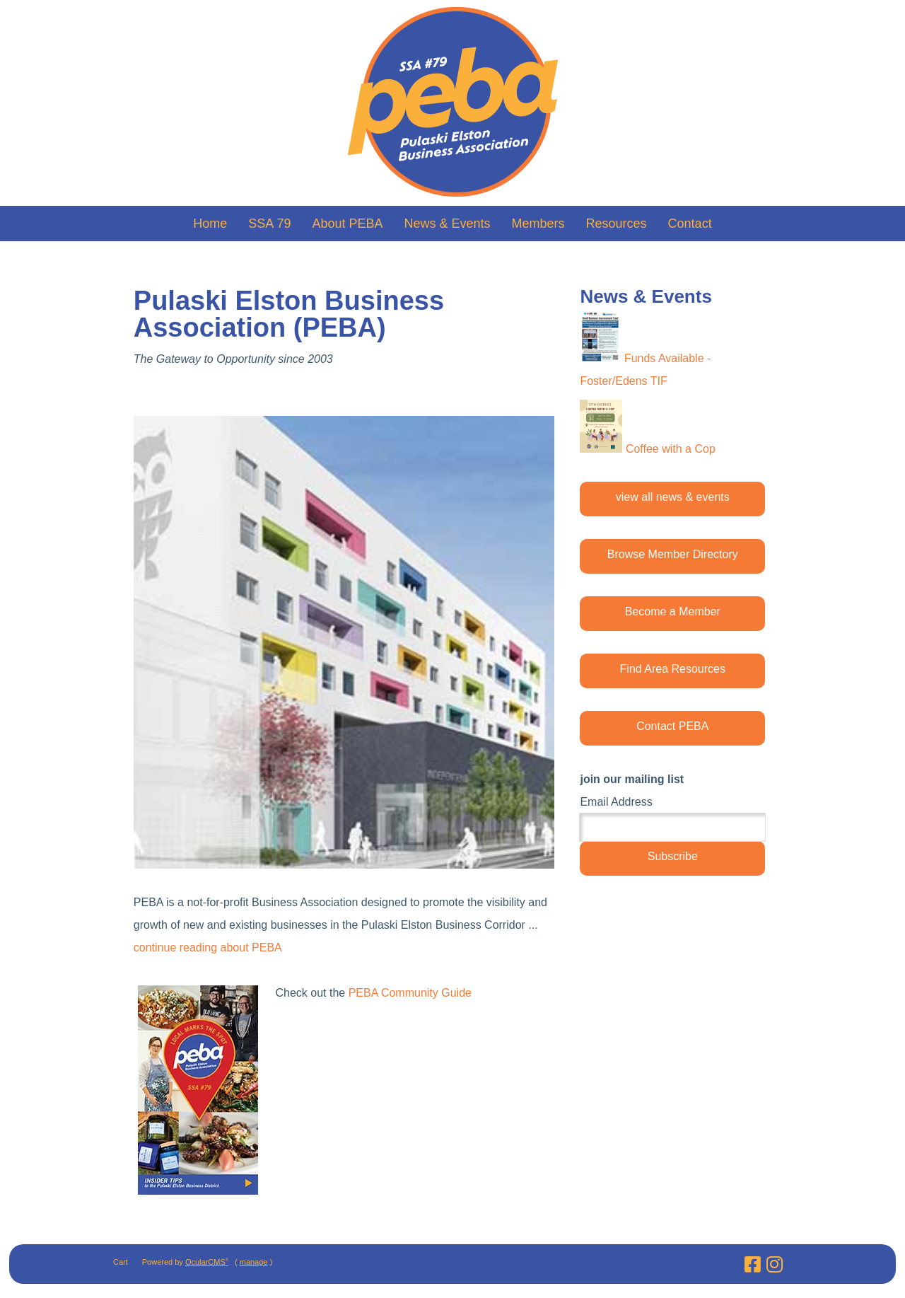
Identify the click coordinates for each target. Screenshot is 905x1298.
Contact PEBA (672, 726)
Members (538, 223)
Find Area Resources (672, 669)
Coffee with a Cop (671, 449)
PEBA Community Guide (410, 993)
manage (254, 1262)
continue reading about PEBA (208, 947)
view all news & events (673, 497)
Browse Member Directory (672, 554)
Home (210, 223)
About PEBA (347, 223)
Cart (120, 1262)
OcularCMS (206, 1262)
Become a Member (672, 611)
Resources (616, 223)
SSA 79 (269, 223)
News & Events (447, 223)
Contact (690, 223)
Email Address (616, 802)
